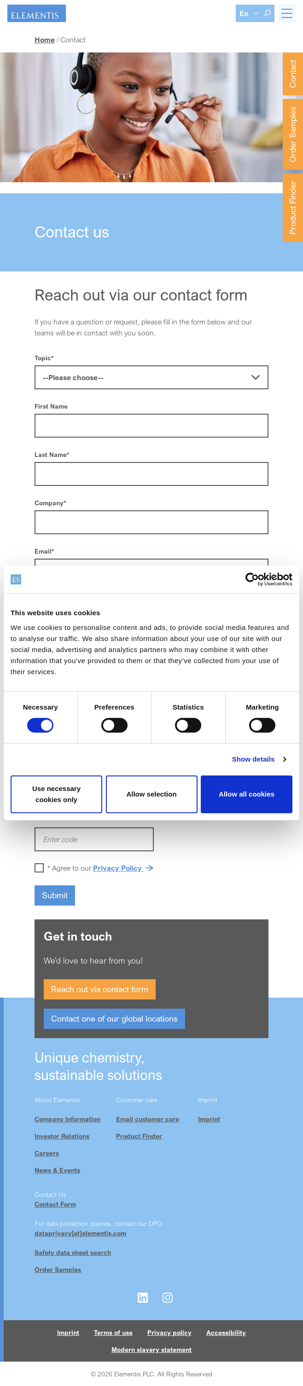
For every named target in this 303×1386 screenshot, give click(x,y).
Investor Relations (62, 1136)
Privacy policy (169, 1332)
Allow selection (151, 794)
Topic (44, 358)
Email (44, 551)
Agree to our (102, 867)
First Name (51, 406)
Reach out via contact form (99, 989)
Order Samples (292, 134)
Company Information (67, 1119)
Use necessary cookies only (56, 794)
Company (50, 503)
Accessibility (226, 1332)
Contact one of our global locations (114, 1018)
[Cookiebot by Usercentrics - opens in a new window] (252, 579)
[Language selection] (250, 13)
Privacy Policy (118, 867)
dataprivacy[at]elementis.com (80, 1233)
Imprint (209, 1119)
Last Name (52, 454)
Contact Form (55, 1204)
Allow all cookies (246, 794)
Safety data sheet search (73, 1252)
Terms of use (113, 1332)
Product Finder (292, 208)
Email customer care (147, 1119)
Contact (292, 74)
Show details (253, 759)
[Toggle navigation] (287, 13)
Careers (47, 1153)
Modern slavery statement (151, 1349)
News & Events (57, 1170)
